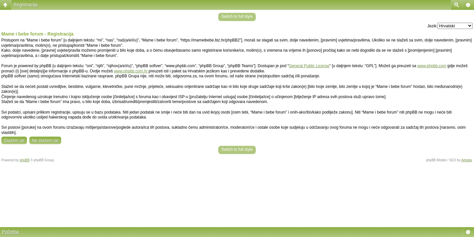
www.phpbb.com (431, 66)
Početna (10, 231)
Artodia (466, 160)
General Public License (309, 66)
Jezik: (432, 26)
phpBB (25, 160)
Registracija (25, 4)
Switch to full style (236, 16)
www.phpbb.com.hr (131, 71)
